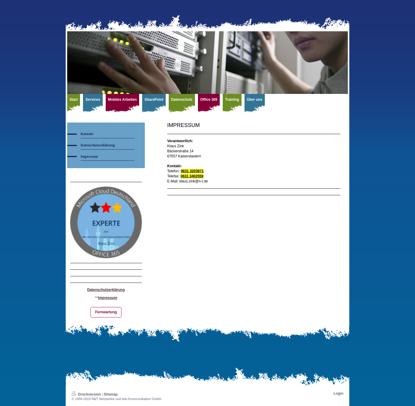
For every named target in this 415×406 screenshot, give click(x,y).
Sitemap (111, 394)
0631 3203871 (192, 171)
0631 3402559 (192, 176)
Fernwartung (106, 312)
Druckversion (87, 394)
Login (338, 393)
